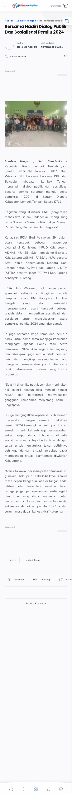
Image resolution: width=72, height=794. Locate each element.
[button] (6, 6)
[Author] (27, 47)
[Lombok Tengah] (33, 560)
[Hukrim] (12, 560)
